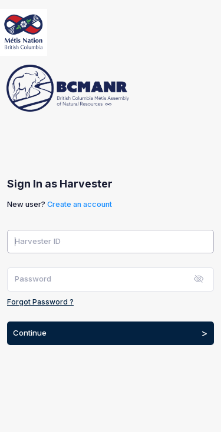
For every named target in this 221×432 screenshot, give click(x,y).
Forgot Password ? (40, 301)
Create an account (79, 204)
